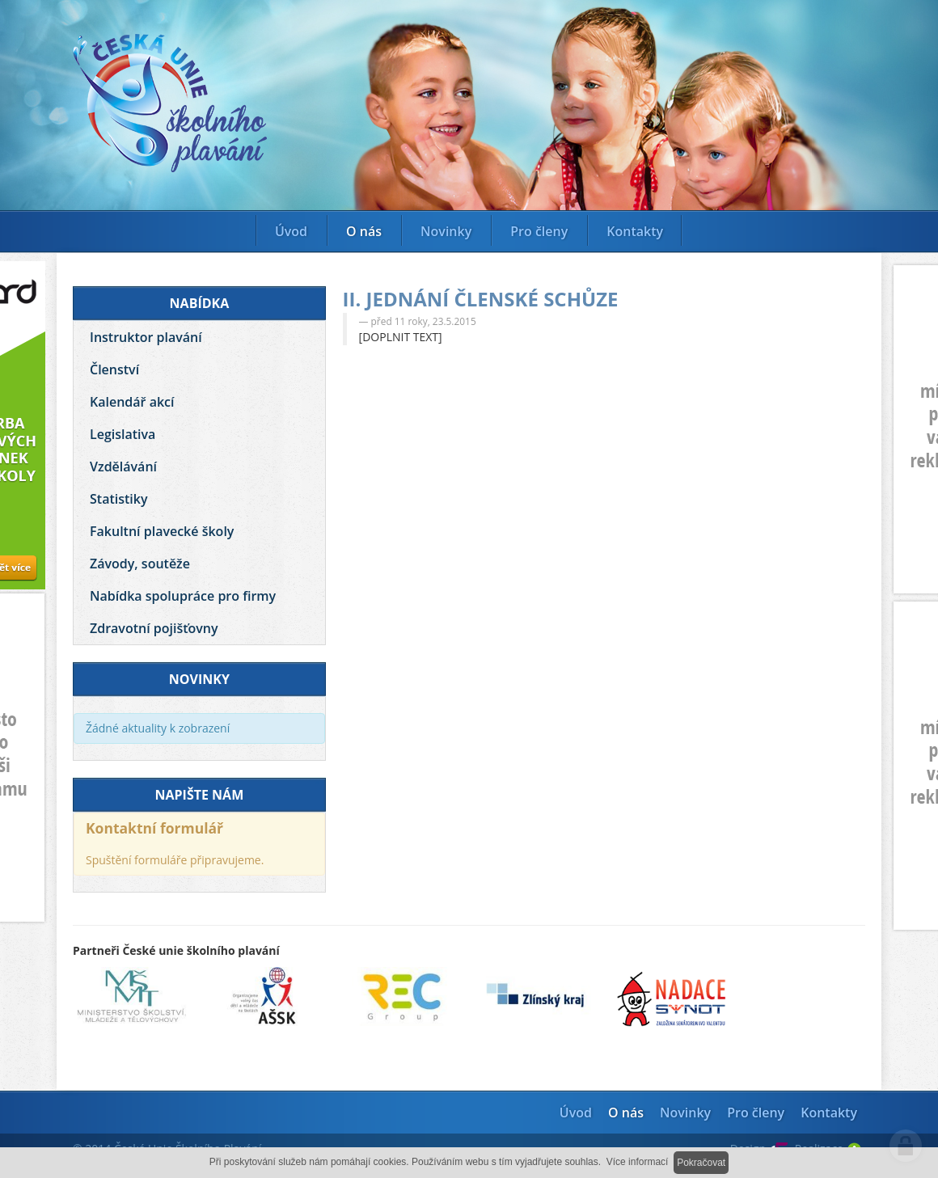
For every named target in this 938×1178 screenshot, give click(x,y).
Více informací (637, 1161)
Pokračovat (701, 1162)
